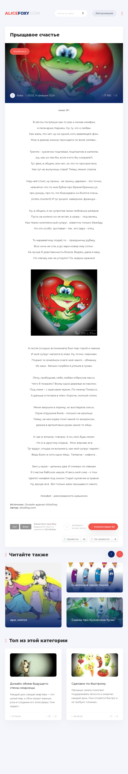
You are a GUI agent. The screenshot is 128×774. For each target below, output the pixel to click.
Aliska (20, 95)
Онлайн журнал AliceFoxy (40, 504)
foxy (22, 13)
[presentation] (111, 554)
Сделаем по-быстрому (89, 683)
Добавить (75, 527)
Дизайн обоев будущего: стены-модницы (29, 686)
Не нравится (104, 539)
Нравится (75, 539)
